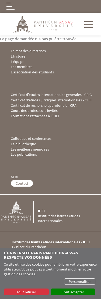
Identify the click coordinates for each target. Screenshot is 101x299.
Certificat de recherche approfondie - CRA (43, 105)
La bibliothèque (23, 144)
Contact (22, 183)
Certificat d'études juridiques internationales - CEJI (51, 100)
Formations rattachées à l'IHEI (35, 116)
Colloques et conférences (31, 138)
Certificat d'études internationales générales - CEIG (51, 94)
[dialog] (50, 273)
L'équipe (17, 61)
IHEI (41, 210)
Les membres (21, 67)
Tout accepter (73, 292)
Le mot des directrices (28, 51)
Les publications (24, 154)
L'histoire (18, 56)
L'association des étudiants (32, 72)
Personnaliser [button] (80, 281)
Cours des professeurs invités (34, 110)
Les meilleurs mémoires (30, 149)
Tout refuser (26, 292)
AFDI (14, 177)
